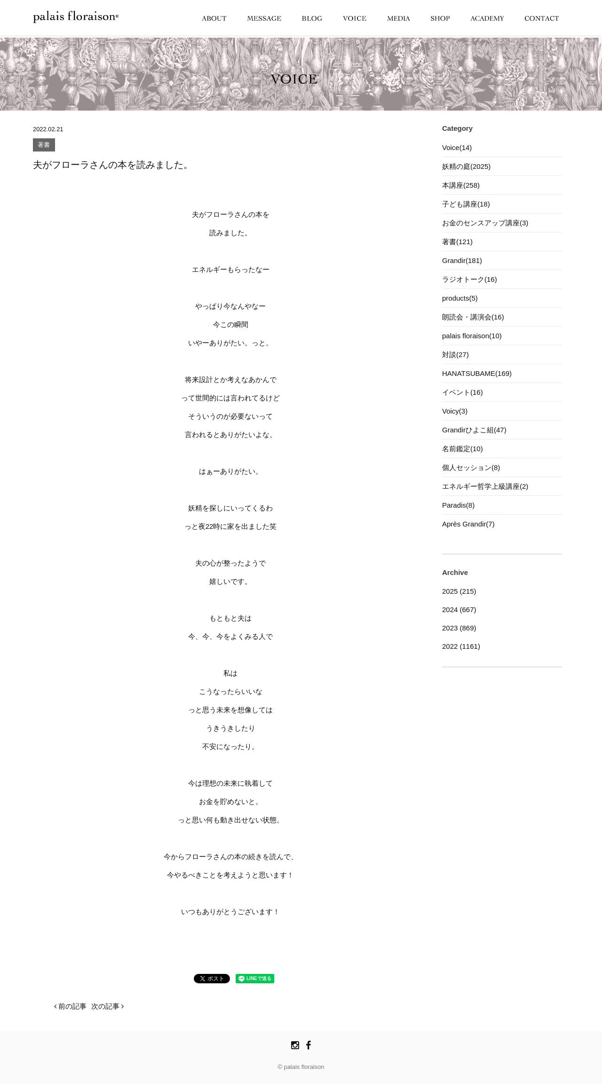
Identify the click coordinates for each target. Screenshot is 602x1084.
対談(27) (455, 355)
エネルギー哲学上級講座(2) (485, 486)
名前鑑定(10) (462, 449)
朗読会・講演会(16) (473, 317)
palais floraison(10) (472, 336)
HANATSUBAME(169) (477, 373)
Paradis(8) (458, 505)
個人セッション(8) (471, 467)
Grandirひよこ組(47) (474, 430)
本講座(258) (461, 185)
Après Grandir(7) (468, 524)
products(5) (460, 298)
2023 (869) (459, 628)
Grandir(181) (462, 260)
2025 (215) (459, 591)
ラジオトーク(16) (469, 279)
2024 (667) (459, 610)
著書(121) (457, 242)
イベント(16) (462, 392)
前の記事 (70, 1006)
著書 (44, 145)
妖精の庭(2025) (466, 166)
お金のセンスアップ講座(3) (485, 223)
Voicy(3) (454, 411)
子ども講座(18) (466, 204)
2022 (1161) (461, 646)
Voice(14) (457, 147)
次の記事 (107, 1006)
